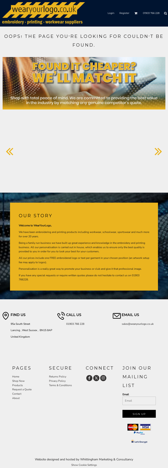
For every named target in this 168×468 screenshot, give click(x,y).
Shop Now (18, 381)
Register (124, 13)
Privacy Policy (57, 381)
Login (111, 13)
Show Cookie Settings (84, 465)
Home (15, 376)
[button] (135, 13)
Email (125, 394)
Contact (16, 394)
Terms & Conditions (60, 385)
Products (17, 385)
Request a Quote (22, 389)
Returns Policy (57, 376)
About (16, 398)
